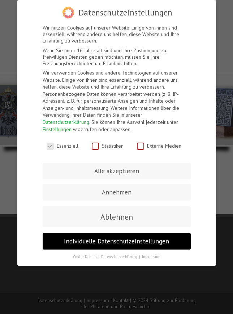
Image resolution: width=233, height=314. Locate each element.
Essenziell (62, 146)
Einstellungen (57, 129)
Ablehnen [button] (116, 217)
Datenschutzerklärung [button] (119, 256)
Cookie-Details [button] (85, 256)
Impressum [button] (151, 256)
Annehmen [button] (116, 192)
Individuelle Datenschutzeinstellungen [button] (116, 241)
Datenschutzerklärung (66, 122)
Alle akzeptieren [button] (116, 171)
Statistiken (108, 146)
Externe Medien (159, 146)
